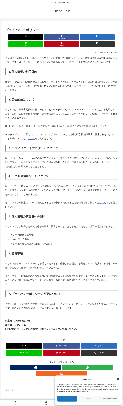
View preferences (109, 399)
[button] (118, 379)
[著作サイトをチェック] (55, 360)
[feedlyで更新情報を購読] (61, 360)
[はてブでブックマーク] (52, 37)
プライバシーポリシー (50, 398)
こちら (31, 131)
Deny (88, 399)
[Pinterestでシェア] (90, 37)
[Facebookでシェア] (33, 37)
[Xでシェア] (14, 37)
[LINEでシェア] (71, 37)
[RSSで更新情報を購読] (67, 360)
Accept (67, 399)
